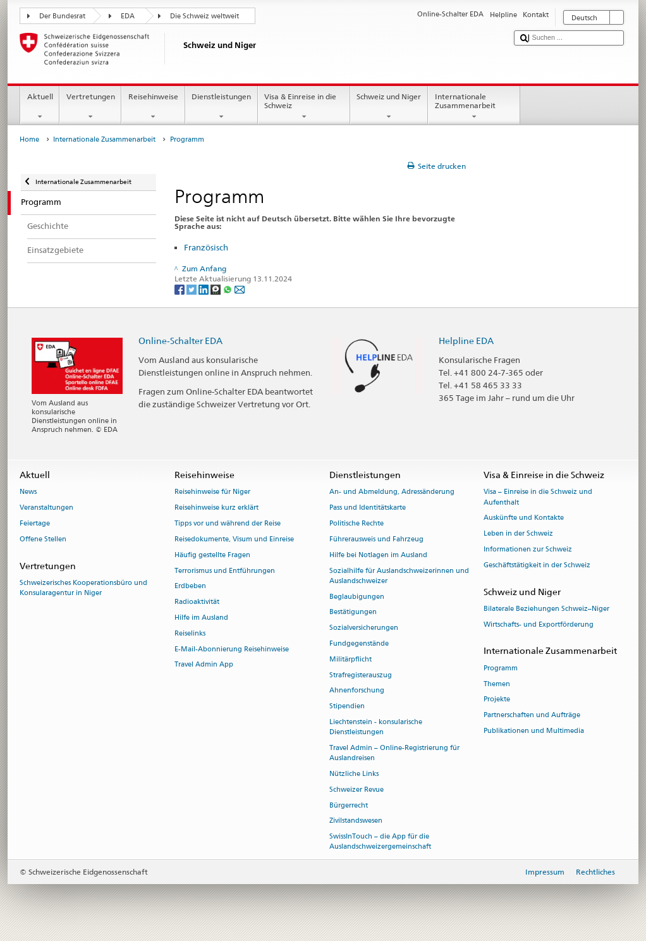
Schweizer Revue (356, 789)
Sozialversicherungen (363, 628)
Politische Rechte (356, 523)
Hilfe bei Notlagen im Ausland (378, 555)
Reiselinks (189, 633)
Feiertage (35, 523)
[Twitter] (192, 289)
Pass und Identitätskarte (367, 508)
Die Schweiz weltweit (204, 16)
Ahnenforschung (356, 691)
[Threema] (216, 289)
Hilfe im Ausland (201, 617)
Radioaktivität (196, 602)
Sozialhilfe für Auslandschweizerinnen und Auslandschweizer (399, 576)
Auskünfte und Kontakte (524, 518)
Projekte (497, 700)
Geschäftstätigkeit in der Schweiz (537, 565)
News (28, 492)
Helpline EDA (466, 340)
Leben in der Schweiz (518, 534)
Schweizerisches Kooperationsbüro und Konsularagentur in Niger (83, 588)
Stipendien (347, 707)
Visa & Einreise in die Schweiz (304, 107)
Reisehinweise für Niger (212, 492)
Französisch (206, 247)
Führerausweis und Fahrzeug (376, 539)
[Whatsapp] (228, 289)
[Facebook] (180, 289)
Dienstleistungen (221, 107)
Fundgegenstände (359, 643)
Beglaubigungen (356, 597)
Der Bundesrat (62, 16)
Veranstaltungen (46, 508)
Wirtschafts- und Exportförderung (539, 624)
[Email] (240, 289)
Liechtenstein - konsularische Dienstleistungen (375, 727)
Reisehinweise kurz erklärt (216, 508)
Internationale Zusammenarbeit (474, 107)
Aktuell (40, 107)
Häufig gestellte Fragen (212, 555)
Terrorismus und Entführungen (224, 571)
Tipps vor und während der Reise (227, 523)
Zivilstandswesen (355, 821)
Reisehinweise (153, 107)
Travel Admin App (203, 665)
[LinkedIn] (204, 289)
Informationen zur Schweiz (528, 549)
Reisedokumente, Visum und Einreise (234, 539)
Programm (501, 668)
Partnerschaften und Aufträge (532, 715)
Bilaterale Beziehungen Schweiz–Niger (546, 609)
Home (29, 139)
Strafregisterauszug (360, 675)
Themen (497, 684)
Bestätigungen (353, 612)
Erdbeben (190, 586)
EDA (128, 16)
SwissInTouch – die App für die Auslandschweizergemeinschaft (380, 842)
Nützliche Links (354, 774)
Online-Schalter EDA (180, 340)
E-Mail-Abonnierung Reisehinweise (231, 649)
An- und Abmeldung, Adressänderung (391, 492)
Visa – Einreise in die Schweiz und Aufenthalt (538, 497)
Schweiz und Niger (389, 107)
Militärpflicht (350, 659)
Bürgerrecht (348, 805)
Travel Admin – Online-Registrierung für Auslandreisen (394, 753)
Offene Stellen (43, 539)
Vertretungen (90, 107)
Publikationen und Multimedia (534, 731)
